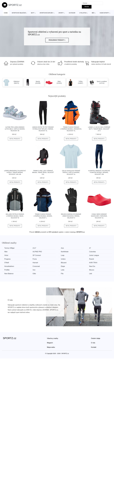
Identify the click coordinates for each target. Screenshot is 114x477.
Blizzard (63, 262)
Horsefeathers (9, 266)
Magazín (50, 343)
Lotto (62, 270)
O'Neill (6, 262)
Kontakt (93, 347)
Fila (62, 273)
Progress (7, 259)
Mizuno (91, 270)
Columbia (92, 251)
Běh (93, 13)
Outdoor (72, 13)
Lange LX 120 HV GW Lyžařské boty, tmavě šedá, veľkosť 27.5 (99, 128)
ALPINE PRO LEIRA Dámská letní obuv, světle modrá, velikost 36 (15, 128)
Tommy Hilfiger (9, 248)
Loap (62, 255)
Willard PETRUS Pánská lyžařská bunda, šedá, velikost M (15, 216)
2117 (34, 248)
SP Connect (37, 255)
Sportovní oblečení (19, 13)
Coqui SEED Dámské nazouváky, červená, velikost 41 (99, 216)
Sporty (61, 13)
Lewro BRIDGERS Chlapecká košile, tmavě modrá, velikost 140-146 (15, 172)
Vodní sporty (104, 13)
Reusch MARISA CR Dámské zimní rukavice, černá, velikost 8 (71, 216)
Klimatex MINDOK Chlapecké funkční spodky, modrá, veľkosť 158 (99, 172)
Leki (90, 273)
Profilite (6, 270)
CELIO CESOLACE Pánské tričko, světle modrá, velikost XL (71, 172)
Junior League (94, 255)
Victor (6, 255)
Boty (32, 13)
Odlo (34, 273)
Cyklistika (83, 13)
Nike (5, 251)
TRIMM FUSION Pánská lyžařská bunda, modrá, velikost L (43, 216)
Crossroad (36, 266)
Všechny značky (52, 338)
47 (90, 248)
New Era (92, 266)
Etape (63, 266)
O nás (93, 343)
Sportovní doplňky (46, 13)
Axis (62, 248)
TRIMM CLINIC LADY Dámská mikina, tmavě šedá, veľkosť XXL (43, 172)
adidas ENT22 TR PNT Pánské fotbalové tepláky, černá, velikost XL (43, 128)
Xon (34, 270)
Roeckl (91, 259)
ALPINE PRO (37, 251)
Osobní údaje (95, 338)
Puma (35, 259)
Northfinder (64, 251)
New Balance (8, 273)
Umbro (63, 259)
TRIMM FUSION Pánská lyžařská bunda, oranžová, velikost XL (71, 128)
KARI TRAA (93, 262)
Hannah (35, 262)
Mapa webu (51, 347)
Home (6, 13)
